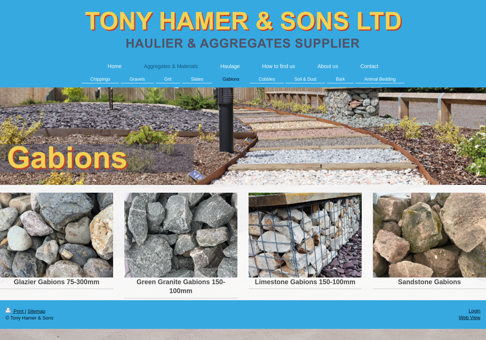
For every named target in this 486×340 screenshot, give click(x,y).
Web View (469, 317)
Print (15, 311)
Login (474, 311)
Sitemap (36, 311)
